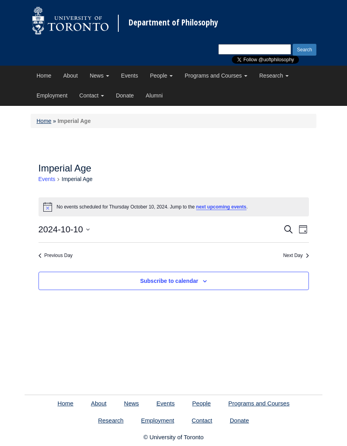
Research (274, 75)
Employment (52, 95)
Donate (125, 95)
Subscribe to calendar (169, 281)
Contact (91, 95)
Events (129, 75)
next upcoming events (221, 207)
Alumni (154, 95)
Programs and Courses (216, 75)
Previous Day (56, 255)
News (99, 75)
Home (44, 75)
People (161, 75)
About (70, 75)
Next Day (295, 255)
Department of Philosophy (173, 22)
